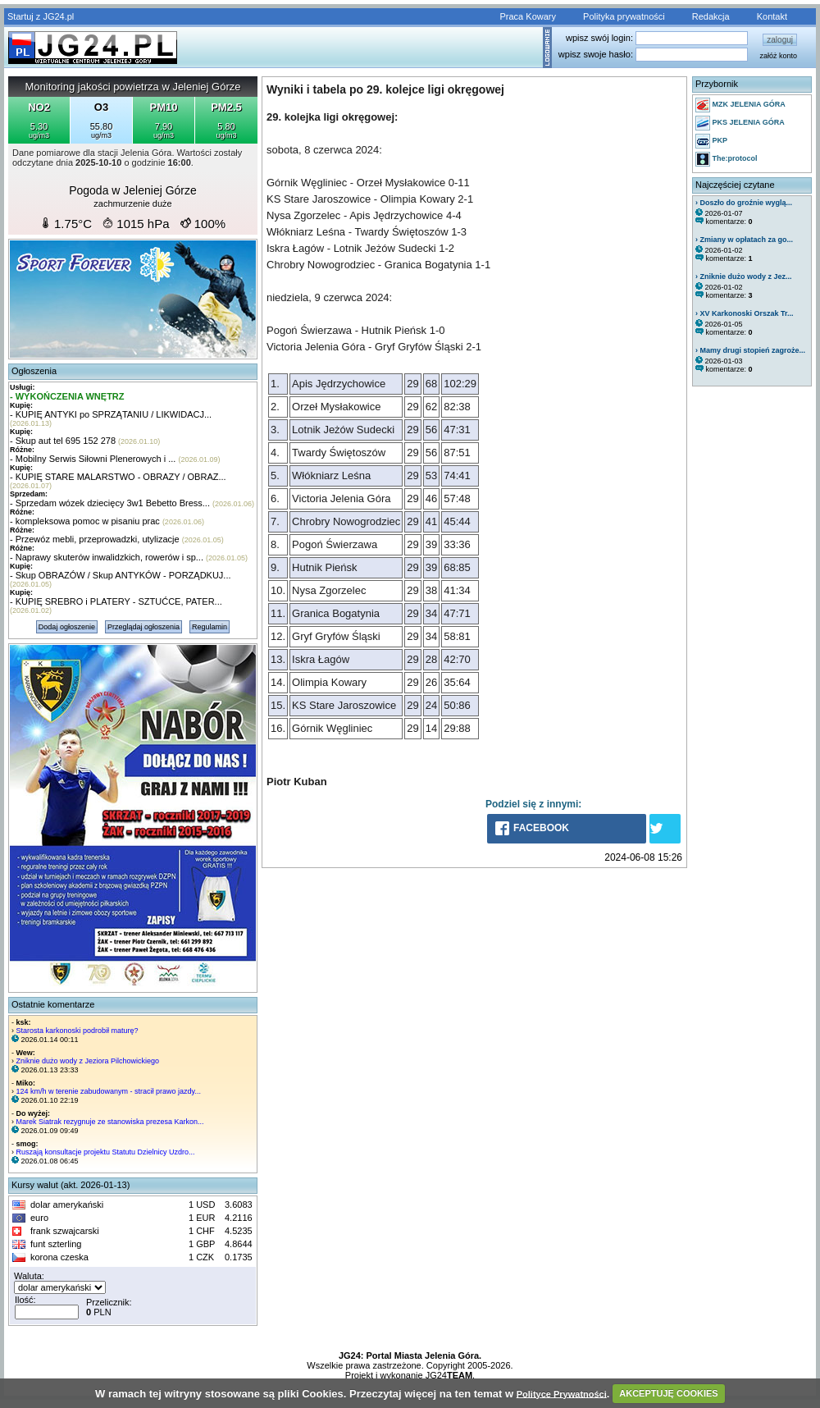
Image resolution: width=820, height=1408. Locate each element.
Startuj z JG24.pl (40, 16)
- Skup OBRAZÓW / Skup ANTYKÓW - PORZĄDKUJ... (120, 575)
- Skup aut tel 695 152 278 (63, 441)
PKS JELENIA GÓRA (740, 123)
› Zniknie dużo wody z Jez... (743, 276)
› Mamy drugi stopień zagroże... (750, 350)
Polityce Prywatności (562, 1393)
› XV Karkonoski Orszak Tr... (744, 313)
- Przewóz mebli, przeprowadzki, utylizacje (95, 539)
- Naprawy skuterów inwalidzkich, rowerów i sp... (106, 557)
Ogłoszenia (34, 371)
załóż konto (778, 56)
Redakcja (711, 16)
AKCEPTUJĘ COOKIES (668, 1393)
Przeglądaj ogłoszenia (143, 627)
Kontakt (772, 16)
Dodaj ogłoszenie (67, 627)
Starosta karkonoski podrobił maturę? (77, 1030)
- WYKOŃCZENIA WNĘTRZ (67, 396)
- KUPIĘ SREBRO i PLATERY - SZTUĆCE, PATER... (116, 601)
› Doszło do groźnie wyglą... (743, 203)
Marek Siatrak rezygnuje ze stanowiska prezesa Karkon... (110, 1122)
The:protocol (726, 159)
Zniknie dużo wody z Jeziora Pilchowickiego (88, 1061)
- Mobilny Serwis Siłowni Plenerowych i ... (92, 459)
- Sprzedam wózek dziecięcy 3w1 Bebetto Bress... (110, 503)
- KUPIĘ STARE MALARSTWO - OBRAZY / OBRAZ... (118, 477)
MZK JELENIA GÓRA (740, 105)
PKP (711, 141)
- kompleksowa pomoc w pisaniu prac (85, 521)
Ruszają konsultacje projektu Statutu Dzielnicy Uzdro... (105, 1152)
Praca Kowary (528, 16)
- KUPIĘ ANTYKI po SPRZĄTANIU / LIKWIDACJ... (111, 414)
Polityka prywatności (624, 16)
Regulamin (209, 627)
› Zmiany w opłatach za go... (744, 239)
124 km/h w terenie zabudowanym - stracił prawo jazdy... (108, 1091)
